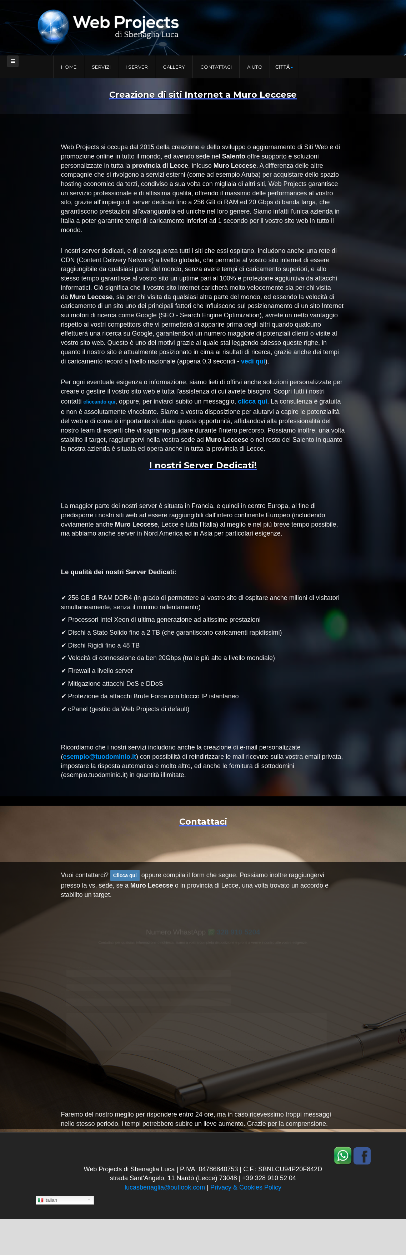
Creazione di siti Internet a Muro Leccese (203, 94)
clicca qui (252, 401)
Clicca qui (125, 875)
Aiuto (255, 67)
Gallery (174, 67)
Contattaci (216, 67)
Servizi (101, 67)
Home (69, 67)
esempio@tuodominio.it (99, 756)
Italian (47, 1200)
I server (137, 67)
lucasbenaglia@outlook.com (165, 1187)
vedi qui (253, 361)
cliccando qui (99, 402)
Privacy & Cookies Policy (245, 1187)
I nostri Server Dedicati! (203, 465)
